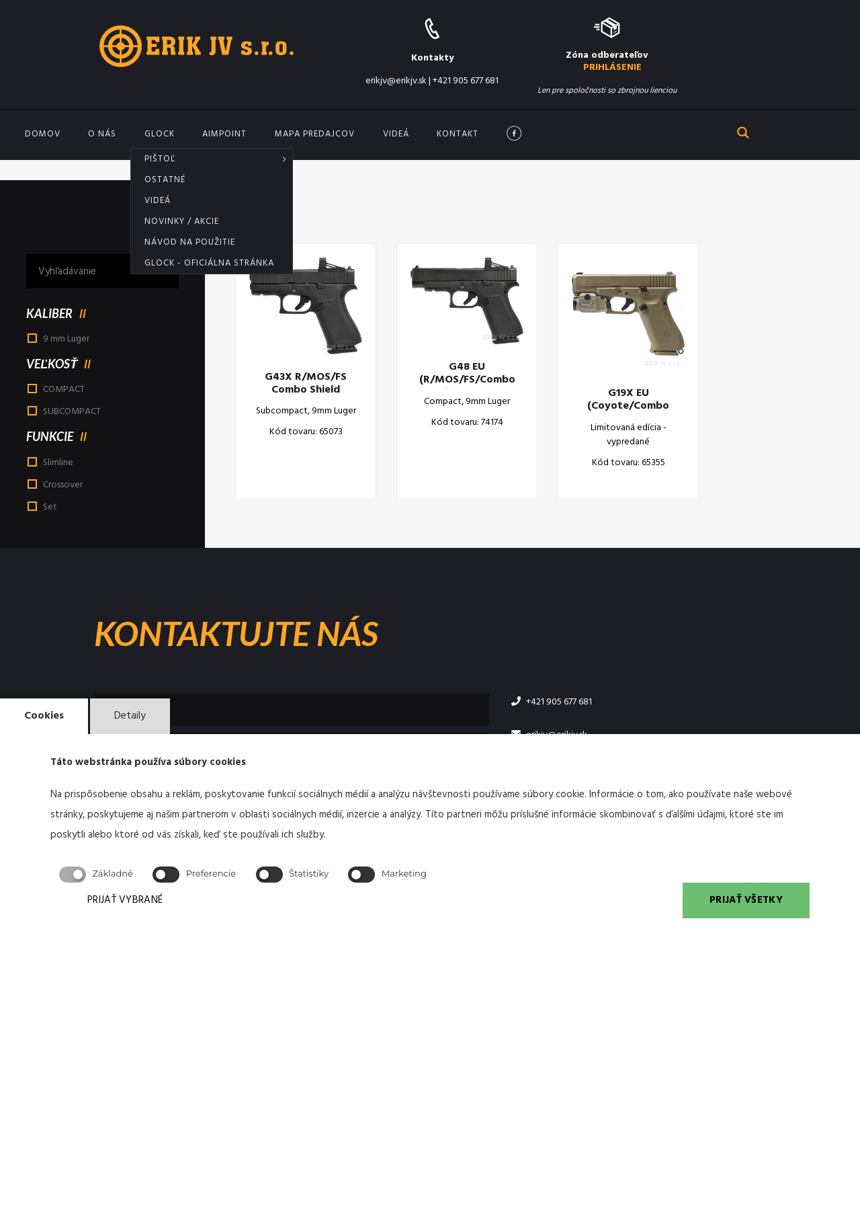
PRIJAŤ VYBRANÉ (125, 900)
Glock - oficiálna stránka (209, 263)
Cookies (44, 716)
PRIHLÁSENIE (612, 67)
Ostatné (164, 180)
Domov (42, 134)
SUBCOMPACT (72, 411)
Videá (157, 201)
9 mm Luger (66, 339)
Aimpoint (224, 134)
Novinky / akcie (181, 221)
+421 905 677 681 (466, 81)
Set (50, 507)
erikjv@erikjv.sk (396, 81)
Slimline (58, 463)
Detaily (130, 716)
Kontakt (457, 134)
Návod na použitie (189, 242)
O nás (102, 134)
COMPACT (64, 389)
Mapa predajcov (315, 134)
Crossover (63, 485)
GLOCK (159, 134)
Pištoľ (159, 159)
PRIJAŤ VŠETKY (746, 900)
